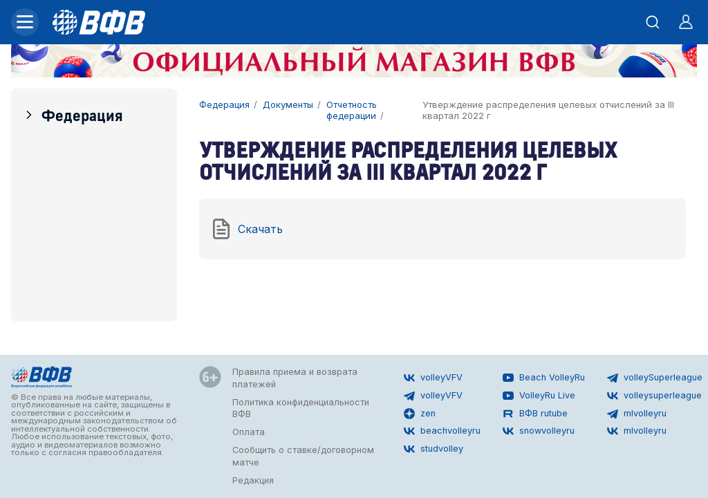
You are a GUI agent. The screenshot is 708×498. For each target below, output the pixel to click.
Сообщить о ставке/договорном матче (303, 456)
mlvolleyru (637, 413)
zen (420, 413)
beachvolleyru (442, 430)
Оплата (248, 432)
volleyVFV (433, 377)
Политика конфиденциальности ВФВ (300, 408)
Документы (288, 105)
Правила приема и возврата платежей (294, 378)
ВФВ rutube (535, 413)
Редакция (253, 480)
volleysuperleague (654, 395)
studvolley (433, 448)
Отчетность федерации (351, 110)
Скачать (246, 229)
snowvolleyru (539, 430)
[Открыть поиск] (653, 22)
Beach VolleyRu (544, 377)
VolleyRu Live (539, 395)
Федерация (72, 114)
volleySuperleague (654, 377)
